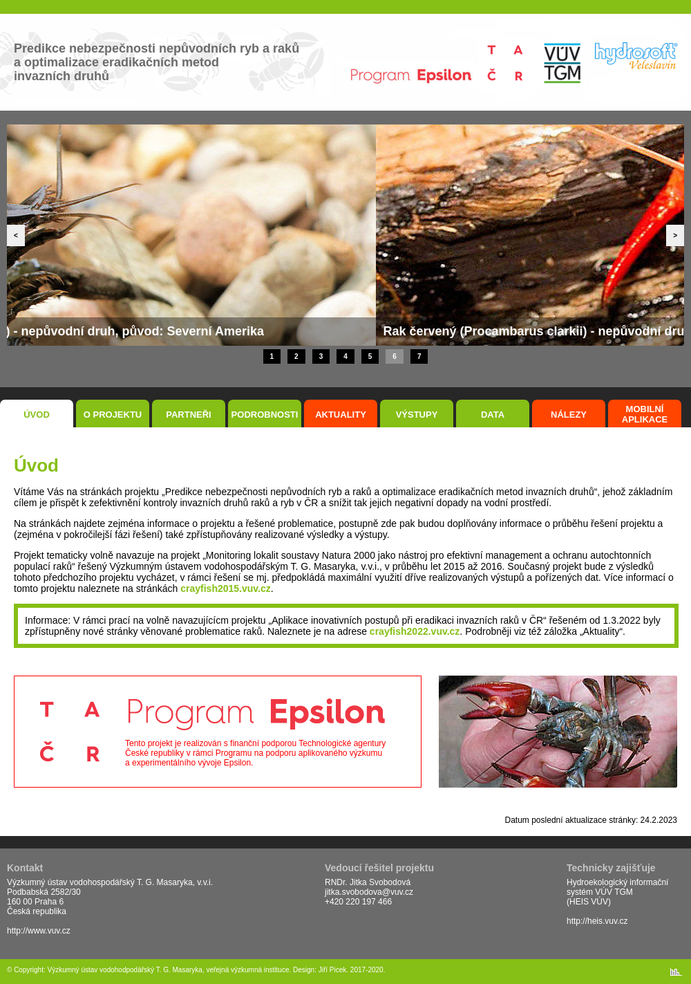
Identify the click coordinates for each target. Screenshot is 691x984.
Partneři (188, 414)
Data (492, 414)
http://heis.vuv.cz (597, 921)
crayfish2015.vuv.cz (225, 588)
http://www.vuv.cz (38, 931)
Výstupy (417, 414)
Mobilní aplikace (645, 414)
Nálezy (569, 414)
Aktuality (340, 414)
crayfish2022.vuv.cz (415, 631)
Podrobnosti (265, 414)
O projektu (113, 414)
